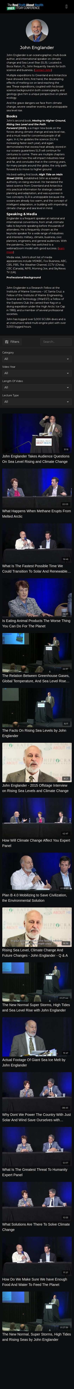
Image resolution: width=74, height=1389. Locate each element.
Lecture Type (10, 395)
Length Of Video (12, 381)
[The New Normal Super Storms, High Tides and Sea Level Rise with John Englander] (37, 1007)
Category (8, 352)
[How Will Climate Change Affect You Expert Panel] (37, 843)
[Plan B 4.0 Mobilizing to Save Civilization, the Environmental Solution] (37, 897)
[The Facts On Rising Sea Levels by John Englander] (37, 733)
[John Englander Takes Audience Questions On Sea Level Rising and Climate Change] (37, 459)
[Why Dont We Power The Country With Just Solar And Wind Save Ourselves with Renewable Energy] (37, 1117)
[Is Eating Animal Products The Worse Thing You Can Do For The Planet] (37, 623)
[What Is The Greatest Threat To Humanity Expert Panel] (37, 1172)
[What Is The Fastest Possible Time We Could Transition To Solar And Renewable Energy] (37, 568)
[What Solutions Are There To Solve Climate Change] (37, 1227)
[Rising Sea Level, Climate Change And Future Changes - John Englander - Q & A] (37, 952)
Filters (12, 341)
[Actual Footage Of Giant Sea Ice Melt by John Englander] (37, 1062)
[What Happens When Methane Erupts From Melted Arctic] (37, 513)
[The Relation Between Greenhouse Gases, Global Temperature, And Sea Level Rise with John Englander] (37, 678)
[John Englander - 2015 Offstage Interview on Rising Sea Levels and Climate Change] (37, 788)
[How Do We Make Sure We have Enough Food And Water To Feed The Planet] (37, 1282)
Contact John (43, 70)
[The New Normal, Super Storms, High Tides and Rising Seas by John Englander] (37, 1337)
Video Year (8, 366)
